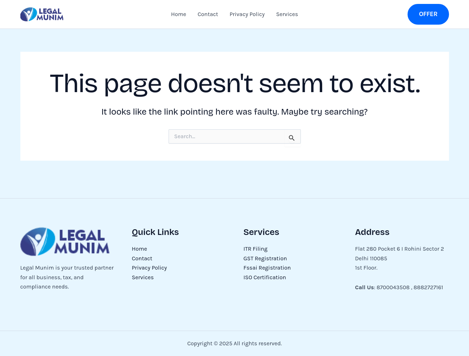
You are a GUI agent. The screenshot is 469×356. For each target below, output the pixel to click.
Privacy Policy (247, 14)
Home (178, 14)
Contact (208, 14)
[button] (428, 14)
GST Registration (265, 258)
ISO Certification (265, 277)
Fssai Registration (267, 267)
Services (287, 14)
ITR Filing (256, 248)
